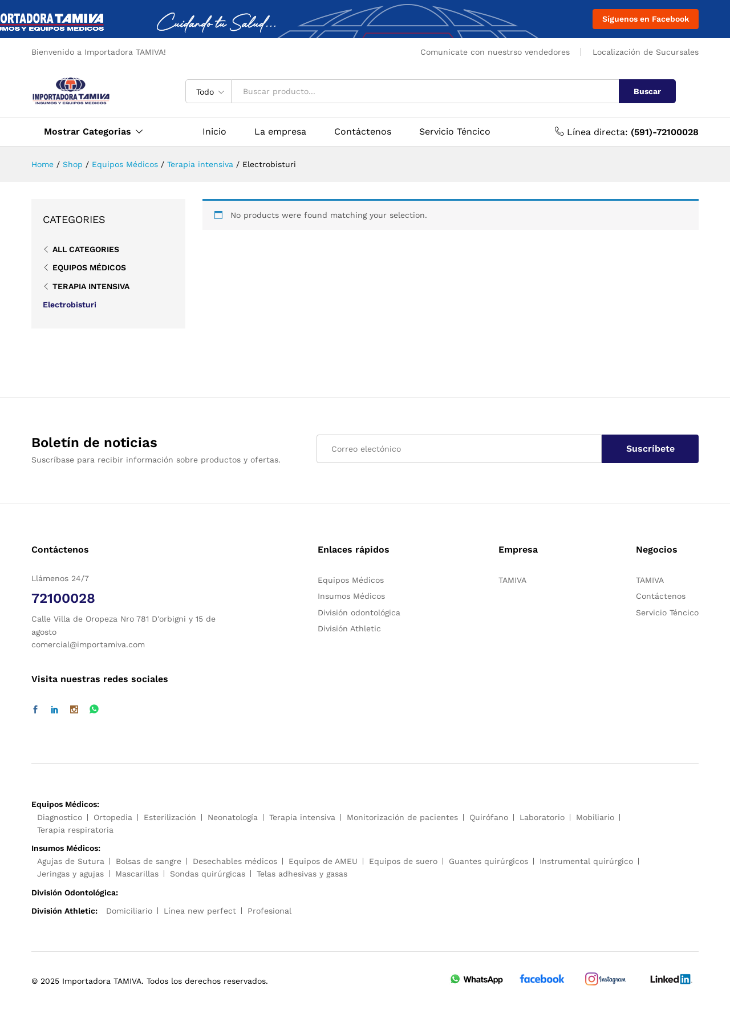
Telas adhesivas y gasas (302, 873)
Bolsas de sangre (148, 861)
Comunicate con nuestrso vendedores (495, 51)
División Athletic (349, 628)
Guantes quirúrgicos (488, 861)
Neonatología (233, 817)
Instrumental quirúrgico (586, 861)
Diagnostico (59, 817)
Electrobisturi (69, 304)
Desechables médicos (235, 861)
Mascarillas (137, 873)
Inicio (214, 131)
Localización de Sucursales (646, 51)
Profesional (269, 910)
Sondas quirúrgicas (207, 873)
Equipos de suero (403, 861)
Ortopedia (113, 817)
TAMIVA (512, 580)
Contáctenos (362, 131)
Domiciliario (129, 910)
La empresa (280, 131)
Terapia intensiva (90, 286)
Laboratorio (542, 817)
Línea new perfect (200, 910)
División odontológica (359, 612)
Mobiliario (595, 817)
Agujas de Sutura (70, 861)
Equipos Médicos (89, 267)
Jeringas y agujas (70, 873)
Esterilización (170, 817)
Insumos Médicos (351, 596)
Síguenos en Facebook (645, 18)
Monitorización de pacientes (402, 817)
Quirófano (488, 817)
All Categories (85, 249)
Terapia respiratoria (75, 829)
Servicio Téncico (454, 131)
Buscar (647, 91)
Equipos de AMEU (323, 861)
